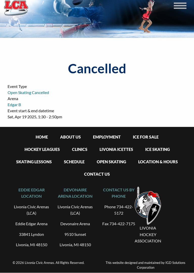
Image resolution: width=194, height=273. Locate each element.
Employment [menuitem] (107, 136)
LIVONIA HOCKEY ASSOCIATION (148, 234)
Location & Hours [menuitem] (158, 161)
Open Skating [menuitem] (111, 161)
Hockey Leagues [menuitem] (42, 149)
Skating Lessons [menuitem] (34, 161)
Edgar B (14, 104)
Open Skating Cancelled (28, 92)
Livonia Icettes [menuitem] (116, 149)
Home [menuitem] (42, 136)
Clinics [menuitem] (79, 149)
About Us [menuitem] (70, 136)
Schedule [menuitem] (74, 161)
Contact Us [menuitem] (97, 174)
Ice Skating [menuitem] (157, 149)
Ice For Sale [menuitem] (146, 136)
